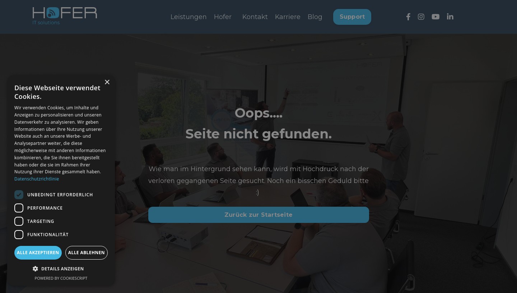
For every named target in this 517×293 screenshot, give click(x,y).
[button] (61, 269)
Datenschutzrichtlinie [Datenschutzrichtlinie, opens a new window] (36, 179)
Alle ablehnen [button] (86, 252)
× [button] (107, 82)
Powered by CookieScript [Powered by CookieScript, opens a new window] (61, 278)
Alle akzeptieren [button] (38, 252)
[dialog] (61, 180)
